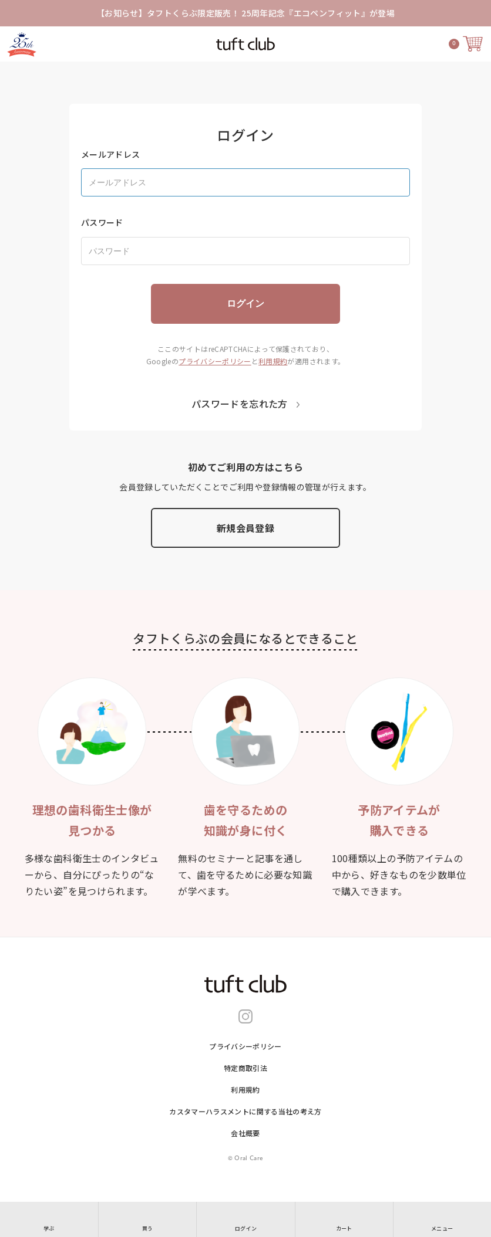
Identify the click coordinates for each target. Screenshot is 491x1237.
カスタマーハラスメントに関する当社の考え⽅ (245, 1111)
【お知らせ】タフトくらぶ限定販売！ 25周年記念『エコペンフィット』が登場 (245, 13)
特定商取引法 (245, 1068)
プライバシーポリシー (215, 361)
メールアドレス (110, 154)
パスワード (102, 222)
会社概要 (245, 1133)
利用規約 (272, 361)
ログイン (245, 304)
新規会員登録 (245, 528)
